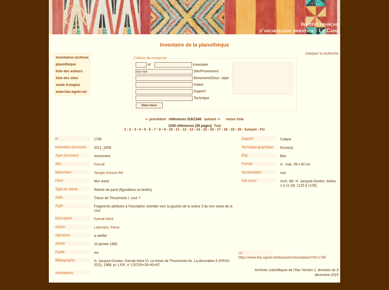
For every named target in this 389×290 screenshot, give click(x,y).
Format (246, 168)
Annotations (64, 277)
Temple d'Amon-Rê (108, 177)
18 (225, 133)
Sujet (59, 210)
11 (177, 133)
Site (58, 168)
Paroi (59, 185)
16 (212, 133)
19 (232, 133)
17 (218, 133)
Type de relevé (66, 193)
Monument (63, 176)
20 (239, 133)
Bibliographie (65, 264)
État (244, 159)
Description (63, 222)
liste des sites (67, 78)
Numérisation (251, 176)
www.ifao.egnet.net (71, 92)
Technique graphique (257, 151)
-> (212, 123)
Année (60, 247)
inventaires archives (72, 57)
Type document (67, 159)
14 (198, 133)
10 (171, 133)
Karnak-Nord (103, 223)
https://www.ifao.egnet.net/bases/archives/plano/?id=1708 (282, 261)
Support (247, 143)
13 (191, 133)
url (240, 257)
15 (205, 133)
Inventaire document (70, 151)
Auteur (60, 231)
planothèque (66, 64)
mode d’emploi (68, 85)
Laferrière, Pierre (107, 231)
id (56, 143)
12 (184, 133)
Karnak (99, 168)
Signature (62, 239)
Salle (59, 201)
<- (155, 123)
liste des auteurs (69, 71)
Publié (60, 256)
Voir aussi (248, 185)
